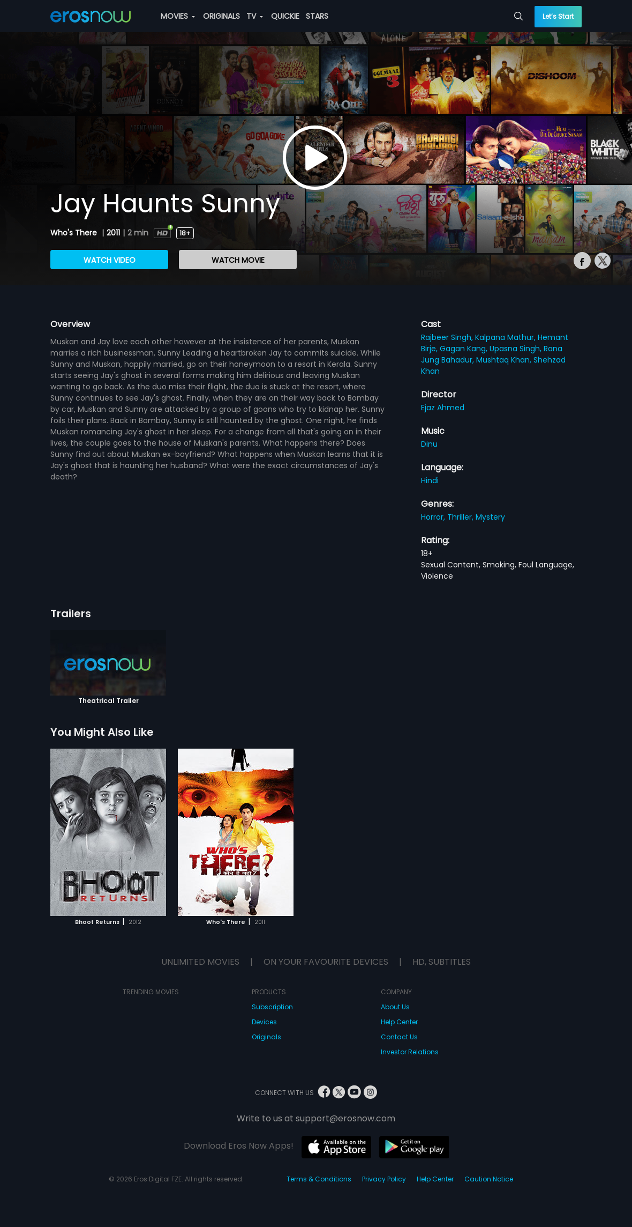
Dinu (429, 444)
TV (254, 16)
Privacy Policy (384, 1179)
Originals (266, 1036)
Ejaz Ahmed (442, 407)
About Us (395, 1006)
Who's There (74, 232)
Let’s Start (558, 16)
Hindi (430, 480)
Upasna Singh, (517, 348)
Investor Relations (410, 1051)
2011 (113, 232)
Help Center (399, 1021)
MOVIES (178, 16)
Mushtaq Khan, (504, 359)
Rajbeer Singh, (448, 337)
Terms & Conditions (319, 1179)
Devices (264, 1021)
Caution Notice (488, 1179)
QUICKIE (285, 16)
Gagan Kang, (465, 348)
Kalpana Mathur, (506, 337)
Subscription (272, 1006)
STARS (317, 16)
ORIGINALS (221, 16)
